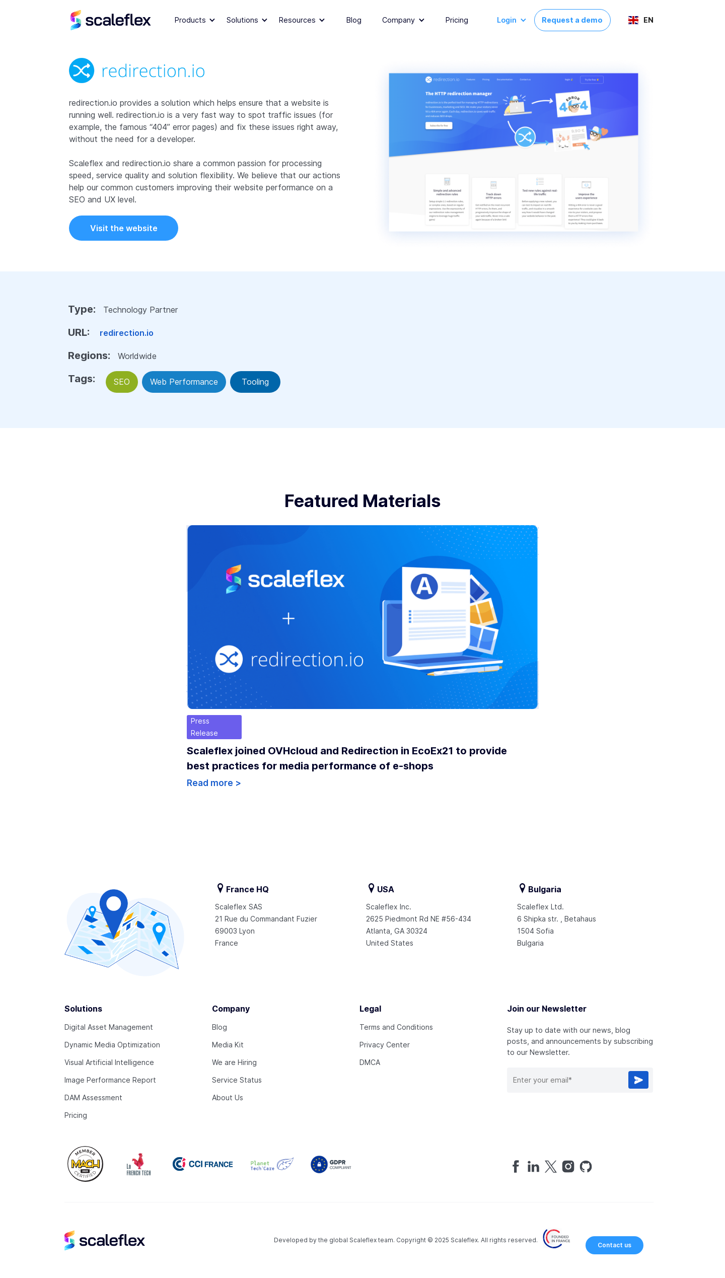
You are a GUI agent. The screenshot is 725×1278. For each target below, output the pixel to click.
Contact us (614, 1245)
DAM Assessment (93, 1097)
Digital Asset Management (108, 1027)
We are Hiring (234, 1062)
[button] (195, 20)
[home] (120, 20)
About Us (227, 1097)
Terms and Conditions (396, 1027)
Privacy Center (384, 1044)
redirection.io (127, 333)
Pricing (457, 20)
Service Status (237, 1080)
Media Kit (228, 1044)
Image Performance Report (110, 1080)
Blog (353, 20)
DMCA (369, 1062)
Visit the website (124, 228)
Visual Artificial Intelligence (109, 1062)
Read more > (214, 783)
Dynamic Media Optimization (112, 1044)
